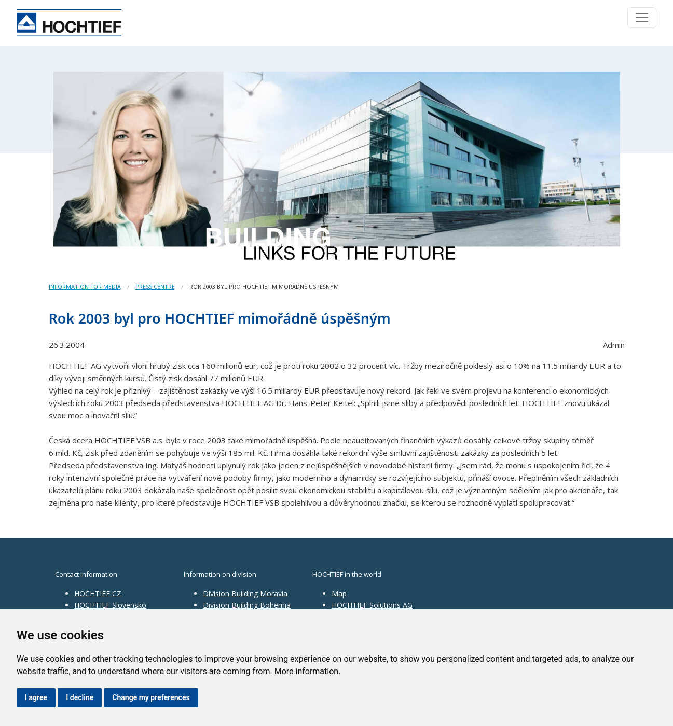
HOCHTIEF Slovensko (110, 605)
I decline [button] (79, 697)
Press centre (155, 286)
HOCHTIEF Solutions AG (372, 605)
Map (339, 593)
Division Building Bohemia (247, 605)
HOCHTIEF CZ (97, 593)
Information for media (85, 286)
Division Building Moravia (245, 593)
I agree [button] (36, 697)
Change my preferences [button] (150, 697)
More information (306, 671)
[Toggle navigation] (641, 17)
